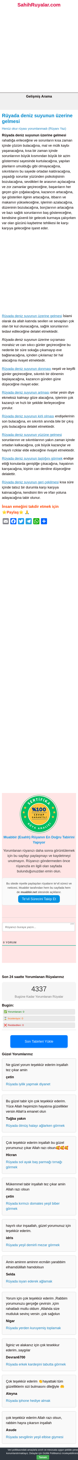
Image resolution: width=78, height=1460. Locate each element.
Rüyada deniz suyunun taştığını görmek (32, 458)
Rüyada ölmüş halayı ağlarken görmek (35, 1126)
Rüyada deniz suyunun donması (26, 369)
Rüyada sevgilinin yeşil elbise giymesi (34, 1437)
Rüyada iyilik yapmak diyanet (28, 1084)
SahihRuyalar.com (38, 5)
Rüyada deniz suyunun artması (25, 392)
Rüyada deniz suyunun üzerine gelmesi (32, 316)
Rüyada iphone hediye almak (28, 1401)
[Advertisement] (39, 52)
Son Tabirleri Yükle (39, 1041)
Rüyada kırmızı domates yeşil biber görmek (33, 1206)
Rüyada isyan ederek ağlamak (29, 1281)
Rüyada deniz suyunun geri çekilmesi (30, 482)
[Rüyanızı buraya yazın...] (38, 927)
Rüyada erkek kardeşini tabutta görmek (36, 1364)
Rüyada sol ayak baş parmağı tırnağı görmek (34, 1164)
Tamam (43, 1457)
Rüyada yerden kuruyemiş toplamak (33, 1328)
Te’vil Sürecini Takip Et (39, 899)
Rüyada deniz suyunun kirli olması (28, 416)
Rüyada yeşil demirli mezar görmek (33, 1245)
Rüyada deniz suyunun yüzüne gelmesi (32, 435)
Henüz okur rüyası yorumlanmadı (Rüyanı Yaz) (34, 128)
